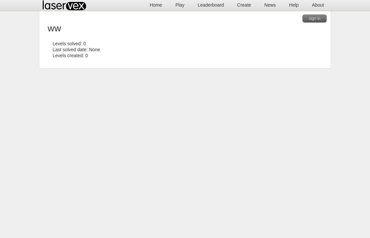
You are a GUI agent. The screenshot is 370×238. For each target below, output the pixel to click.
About (318, 5)
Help (294, 5)
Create (244, 5)
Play (179, 5)
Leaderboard (211, 5)
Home (156, 5)
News (270, 5)
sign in (314, 18)
